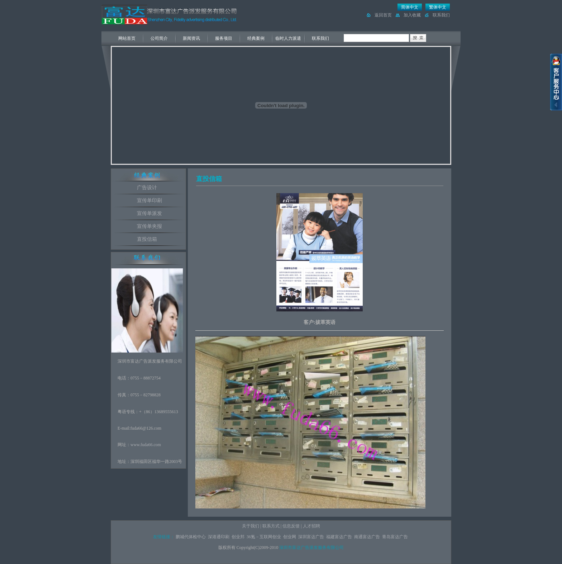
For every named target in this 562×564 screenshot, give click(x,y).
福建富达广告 (339, 536)
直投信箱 (147, 239)
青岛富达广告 (395, 536)
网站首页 (126, 38)
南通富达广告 (367, 536)
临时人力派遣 (288, 38)
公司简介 (159, 38)
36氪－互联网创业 (264, 536)
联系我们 (441, 15)
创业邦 (238, 536)
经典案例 (256, 38)
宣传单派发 (149, 213)
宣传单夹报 (149, 226)
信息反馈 (291, 526)
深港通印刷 (218, 536)
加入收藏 (412, 15)
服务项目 (223, 38)
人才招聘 (311, 526)
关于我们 (250, 526)
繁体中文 (437, 7)
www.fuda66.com (145, 444)
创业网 (289, 536)
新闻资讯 (191, 38)
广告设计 (147, 187)
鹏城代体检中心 (191, 536)
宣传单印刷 (149, 200)
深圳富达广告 (311, 536)
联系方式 (271, 526)
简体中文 (409, 7)
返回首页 (383, 15)
